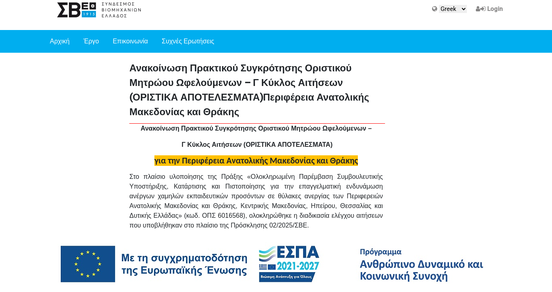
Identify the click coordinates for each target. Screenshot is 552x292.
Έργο (91, 41)
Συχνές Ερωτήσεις (188, 41)
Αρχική (60, 41)
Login (495, 9)
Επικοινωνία (130, 41)
